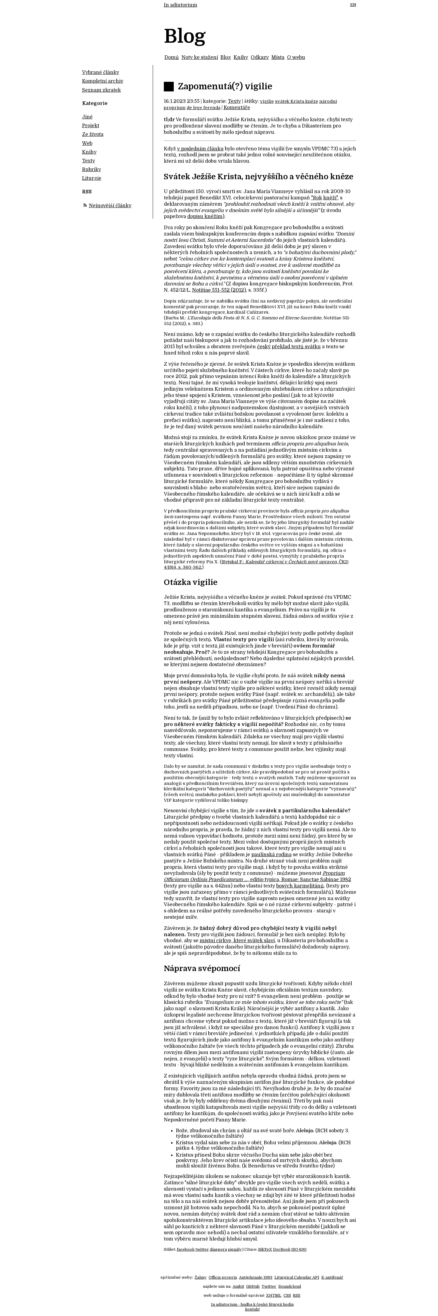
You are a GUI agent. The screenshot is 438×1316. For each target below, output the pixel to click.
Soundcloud (289, 1286)
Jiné (87, 117)
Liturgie (91, 178)
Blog (225, 57)
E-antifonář (332, 1277)
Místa (277, 57)
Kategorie (95, 103)
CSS (287, 1295)
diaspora (218, 1249)
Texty (234, 101)
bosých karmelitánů (300, 886)
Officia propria (223, 1277)
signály (235, 1249)
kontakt (252, 1309)
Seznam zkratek (101, 90)
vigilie (267, 101)
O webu (296, 57)
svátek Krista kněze (296, 101)
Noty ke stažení (200, 57)
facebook (185, 1249)
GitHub (253, 1286)
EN (353, 4)
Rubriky (91, 169)
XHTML (273, 1295)
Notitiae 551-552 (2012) (219, 290)
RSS (296, 1295)
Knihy (241, 57)
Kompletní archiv (102, 81)
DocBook (281, 1249)
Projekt (90, 125)
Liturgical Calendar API (296, 1277)
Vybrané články (100, 72)
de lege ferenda (203, 107)
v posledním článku (200, 149)
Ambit (238, 1286)
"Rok (316, 198)
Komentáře (237, 107)
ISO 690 (299, 1249)
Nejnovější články (110, 205)
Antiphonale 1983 (255, 1277)
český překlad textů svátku (289, 346)
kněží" (330, 198)
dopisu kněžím (204, 216)
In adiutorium (180, 5)
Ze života (92, 134)
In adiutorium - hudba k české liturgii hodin (252, 1304)
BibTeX (265, 1249)
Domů (171, 57)
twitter (202, 1249)
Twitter (269, 1286)
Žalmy (200, 1277)
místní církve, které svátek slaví (237, 940)
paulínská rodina (271, 854)
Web (87, 143)
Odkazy (260, 57)
